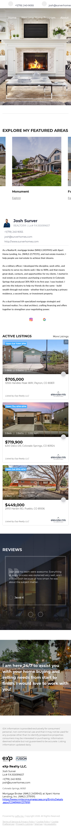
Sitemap (38, 824)
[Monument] (36, 198)
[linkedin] (10, 319)
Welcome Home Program (38, 17)
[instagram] (31, 319)
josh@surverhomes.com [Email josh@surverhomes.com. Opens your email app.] (16, 782)
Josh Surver (25, 220)
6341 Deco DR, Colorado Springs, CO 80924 (30, 445)
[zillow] (24, 319)
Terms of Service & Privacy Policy (18, 821)
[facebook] (4, 319)
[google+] (44, 319)
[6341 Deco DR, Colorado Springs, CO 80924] (35, 419)
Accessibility (50, 824)
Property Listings (24, 824)
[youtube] (37, 319)
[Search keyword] (33, 109)
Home (12, 17)
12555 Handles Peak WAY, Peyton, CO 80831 (29, 383)
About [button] (64, 17)
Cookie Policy (43, 821)
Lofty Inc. (19, 816)
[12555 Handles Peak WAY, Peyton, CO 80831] (35, 357)
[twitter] (17, 319)
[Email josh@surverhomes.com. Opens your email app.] (17, 236)
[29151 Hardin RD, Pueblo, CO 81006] (35, 482)
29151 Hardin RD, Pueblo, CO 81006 (25, 508)
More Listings (61, 336)
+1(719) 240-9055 (11, 779)
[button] (66, 109)
